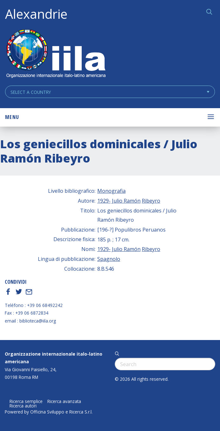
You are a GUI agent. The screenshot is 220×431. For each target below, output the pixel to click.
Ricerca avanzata (64, 401)
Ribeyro (151, 200)
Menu (12, 117)
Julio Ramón (126, 200)
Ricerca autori (23, 406)
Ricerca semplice (26, 401)
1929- (104, 200)
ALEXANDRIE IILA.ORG (55, 54)
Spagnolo (108, 258)
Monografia (111, 190)
